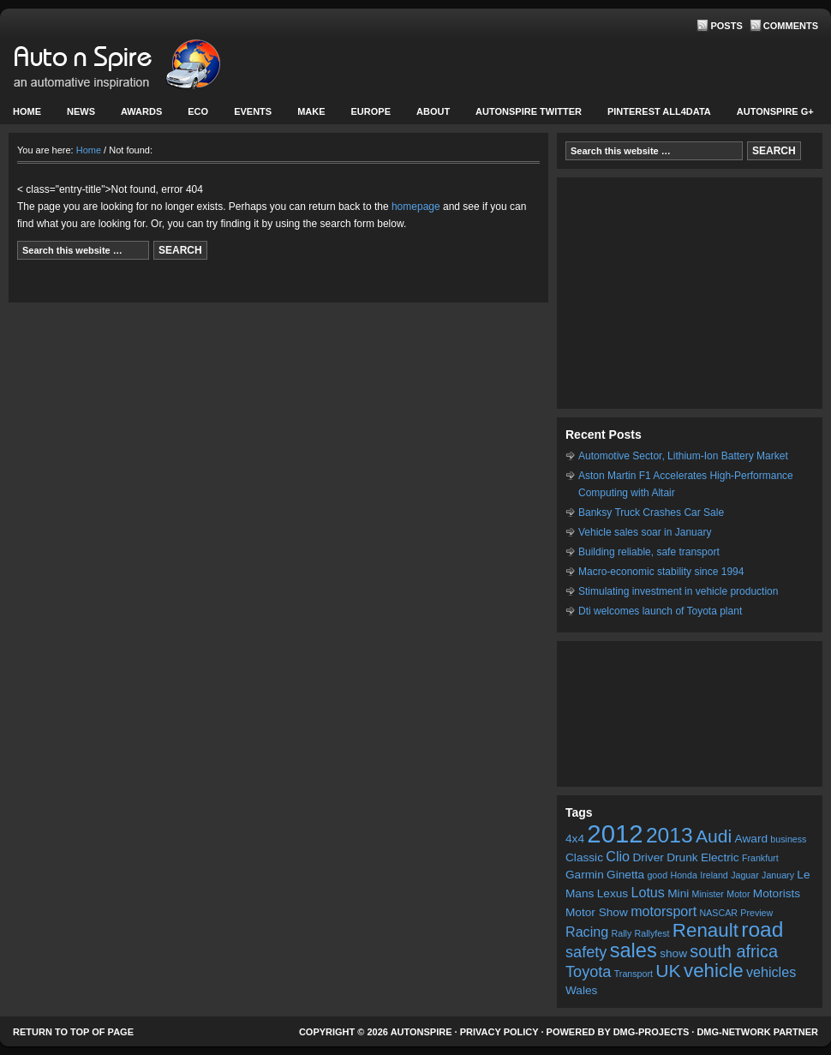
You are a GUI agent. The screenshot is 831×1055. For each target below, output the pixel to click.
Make (308, 115)
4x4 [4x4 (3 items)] (574, 838)
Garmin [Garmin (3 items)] (584, 874)
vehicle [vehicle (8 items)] (714, 970)
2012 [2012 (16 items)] (615, 833)
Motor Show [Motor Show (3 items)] (596, 912)
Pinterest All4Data (659, 111)
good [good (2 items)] (657, 875)
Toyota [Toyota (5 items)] (588, 971)
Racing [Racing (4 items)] (586, 931)
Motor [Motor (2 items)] (738, 894)
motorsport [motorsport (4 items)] (663, 911)
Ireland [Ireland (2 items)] (714, 875)
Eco (198, 111)
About (431, 115)
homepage (416, 207)
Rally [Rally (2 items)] (622, 933)
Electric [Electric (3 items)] (720, 857)
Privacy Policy (499, 1032)
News (79, 115)
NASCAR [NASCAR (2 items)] (719, 913)
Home (27, 111)
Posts (726, 26)
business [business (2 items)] (788, 839)
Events (250, 115)
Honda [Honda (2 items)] (683, 875)
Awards (141, 111)
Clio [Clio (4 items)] (618, 856)
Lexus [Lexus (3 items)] (612, 893)
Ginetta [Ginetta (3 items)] (625, 874)
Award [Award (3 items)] (751, 838)
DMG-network (733, 1032)
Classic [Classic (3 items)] (584, 857)
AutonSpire (171, 69)
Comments (790, 26)
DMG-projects (651, 1032)
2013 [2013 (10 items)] (669, 835)
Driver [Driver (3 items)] (647, 857)
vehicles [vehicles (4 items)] (771, 972)
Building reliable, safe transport (649, 552)
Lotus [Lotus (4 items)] (647, 892)
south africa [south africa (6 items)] (734, 951)
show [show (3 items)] (673, 953)
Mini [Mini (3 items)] (678, 893)
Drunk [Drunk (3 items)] (682, 857)
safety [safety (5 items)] (586, 952)
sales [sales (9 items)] (633, 950)
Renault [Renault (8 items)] (705, 930)
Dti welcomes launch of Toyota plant (660, 611)
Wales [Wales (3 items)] (581, 990)
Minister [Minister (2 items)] (708, 894)
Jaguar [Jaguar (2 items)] (745, 875)
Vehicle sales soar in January (644, 532)
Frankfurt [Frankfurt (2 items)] (760, 858)
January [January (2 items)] (778, 875)
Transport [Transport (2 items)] (633, 973)
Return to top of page (73, 1032)
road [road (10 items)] (762, 929)
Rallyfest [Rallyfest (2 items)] (652, 933)
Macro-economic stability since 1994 (661, 572)
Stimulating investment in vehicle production (678, 591)
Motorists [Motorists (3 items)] (776, 893)
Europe (368, 115)
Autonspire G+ (775, 111)
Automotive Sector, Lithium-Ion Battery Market (683, 456)
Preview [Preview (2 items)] (756, 913)
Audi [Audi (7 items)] (714, 836)
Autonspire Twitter (528, 111)
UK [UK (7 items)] (667, 970)
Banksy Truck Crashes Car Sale (651, 513)
